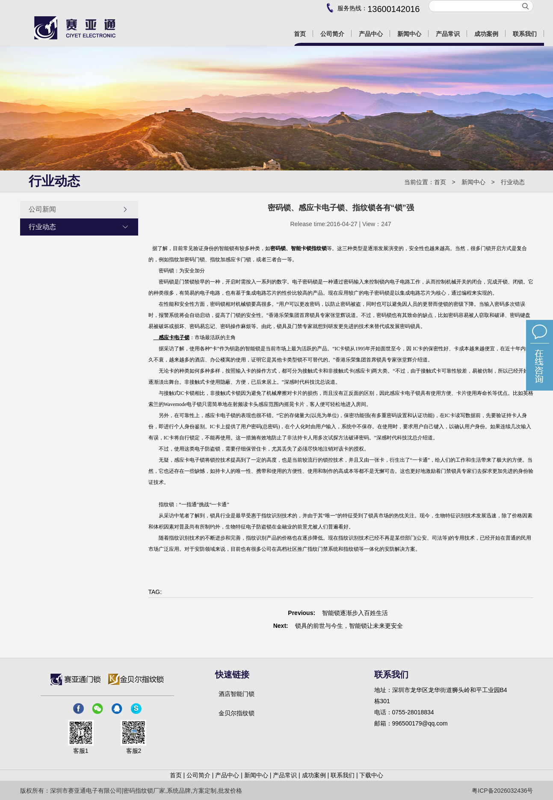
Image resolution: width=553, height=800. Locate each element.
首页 (440, 182)
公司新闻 (78, 209)
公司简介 (198, 775)
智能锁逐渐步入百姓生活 (355, 612)
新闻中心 (473, 182)
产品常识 (285, 775)
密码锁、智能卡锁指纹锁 (298, 248)
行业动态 (513, 182)
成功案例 (314, 775)
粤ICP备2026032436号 (502, 790)
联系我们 (343, 775)
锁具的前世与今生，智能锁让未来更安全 (349, 625)
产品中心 (227, 775)
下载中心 (371, 775)
